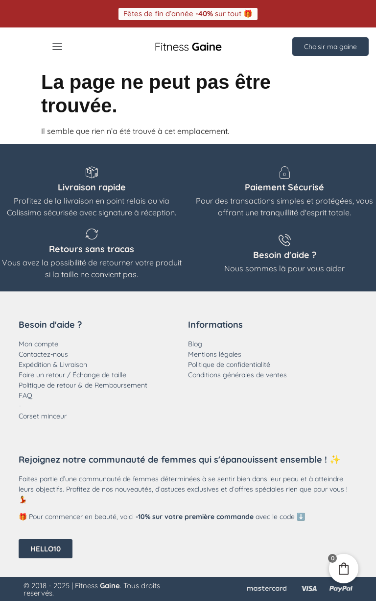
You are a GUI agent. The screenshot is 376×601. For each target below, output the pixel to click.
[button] (188, 13)
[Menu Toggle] (57, 46)
